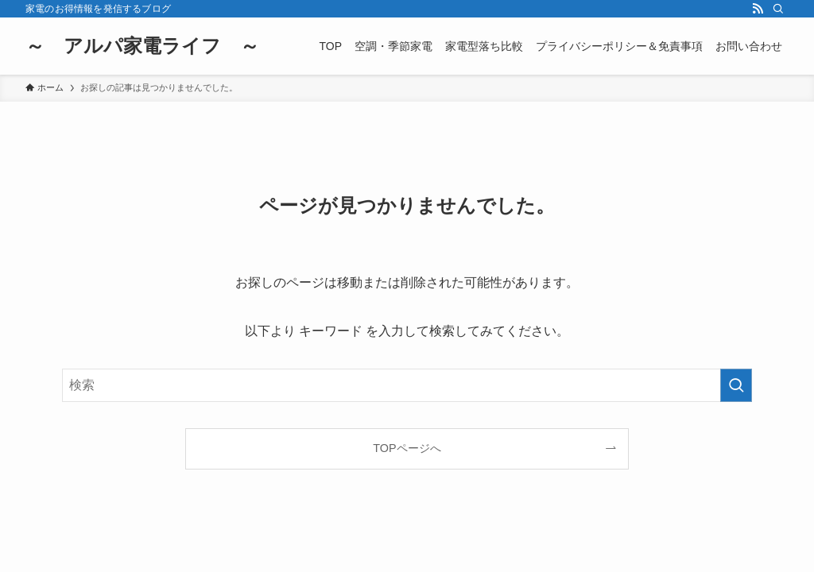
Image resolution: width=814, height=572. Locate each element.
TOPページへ (406, 448)
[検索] (778, 8)
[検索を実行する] (736, 385)
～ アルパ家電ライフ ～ (142, 46)
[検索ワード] (407, 385)
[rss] (757, 8)
